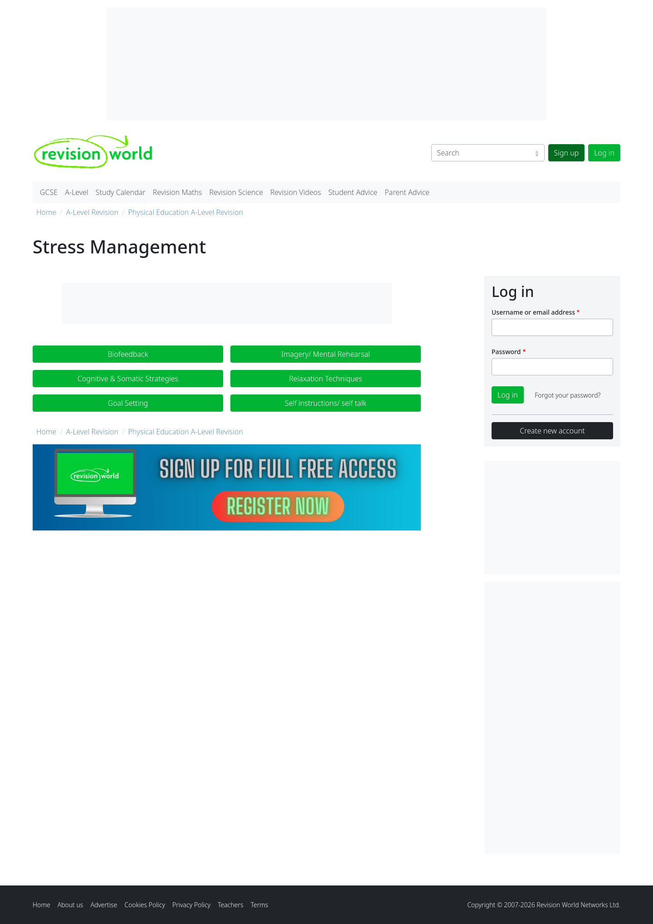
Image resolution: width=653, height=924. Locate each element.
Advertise (103, 904)
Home (46, 212)
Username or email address (533, 312)
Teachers (230, 904)
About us (70, 904)
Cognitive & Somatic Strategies (128, 379)
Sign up (566, 153)
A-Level (76, 192)
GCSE (49, 192)
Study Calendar (121, 192)
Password (506, 351)
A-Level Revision (92, 212)
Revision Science (236, 192)
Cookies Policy (144, 904)
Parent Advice (407, 192)
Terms (259, 904)
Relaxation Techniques (325, 379)
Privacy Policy (191, 904)
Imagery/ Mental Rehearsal (325, 354)
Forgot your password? (567, 395)
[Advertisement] (552, 718)
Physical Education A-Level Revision (185, 212)
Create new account (552, 431)
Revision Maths (177, 192)
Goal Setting (128, 403)
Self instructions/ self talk (325, 403)
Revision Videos (295, 192)
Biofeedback (127, 354)
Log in (604, 153)
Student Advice (352, 192)
